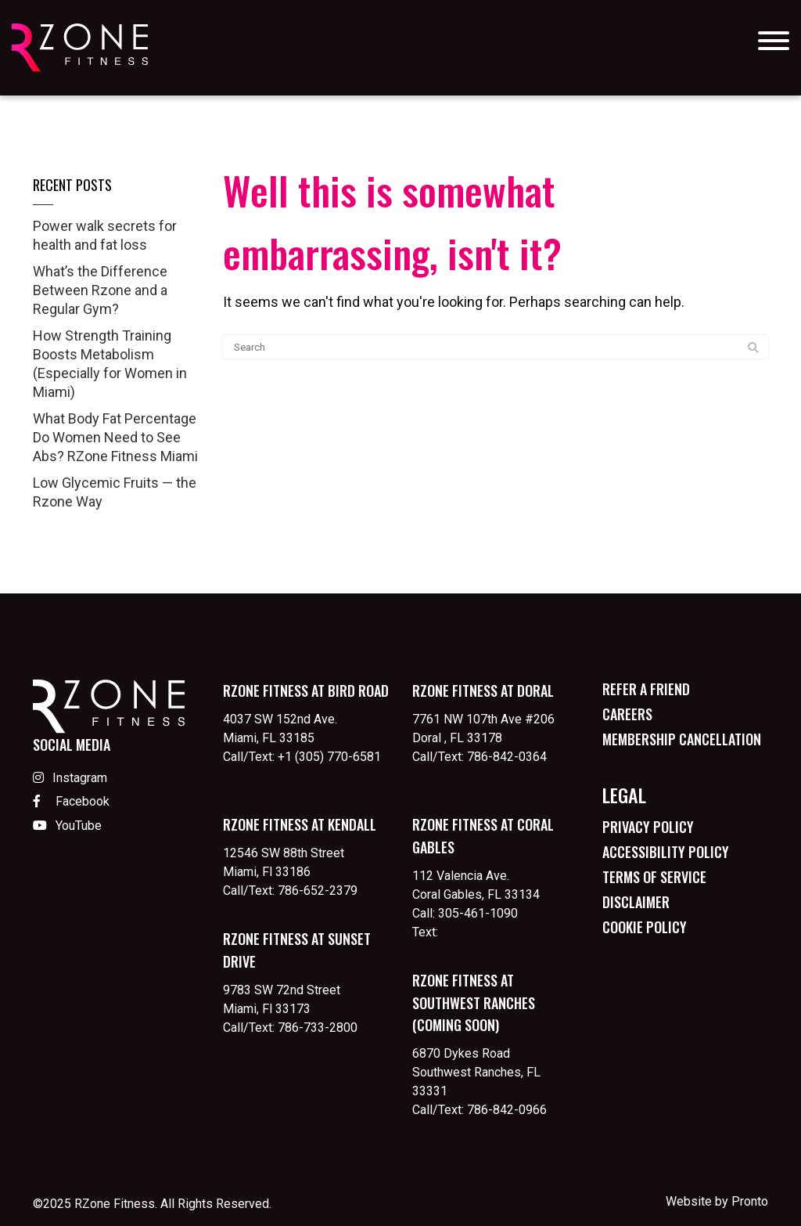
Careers (627, 714)
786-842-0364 (507, 756)
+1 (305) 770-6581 (329, 756)
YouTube (67, 825)
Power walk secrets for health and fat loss (105, 235)
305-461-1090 (478, 913)
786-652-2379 (317, 890)
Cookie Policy (644, 927)
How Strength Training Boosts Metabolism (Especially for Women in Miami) (110, 363)
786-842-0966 (507, 1109)
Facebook (71, 801)
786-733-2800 (317, 1027)
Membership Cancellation (681, 739)
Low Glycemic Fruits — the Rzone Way (114, 492)
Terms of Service (654, 877)
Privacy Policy (648, 827)
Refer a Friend (646, 689)
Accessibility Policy (665, 852)
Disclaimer (636, 902)
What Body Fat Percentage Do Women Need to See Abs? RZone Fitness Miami (115, 437)
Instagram (70, 777)
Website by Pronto (717, 1201)
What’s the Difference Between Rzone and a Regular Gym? (100, 290)
